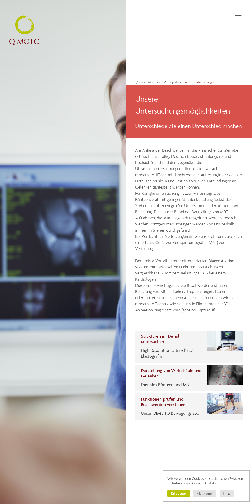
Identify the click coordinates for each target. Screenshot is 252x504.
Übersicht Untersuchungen (198, 82)
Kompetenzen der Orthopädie (160, 82)
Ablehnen (205, 493)
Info (226, 493)
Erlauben (178, 493)
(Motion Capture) (197, 310)
